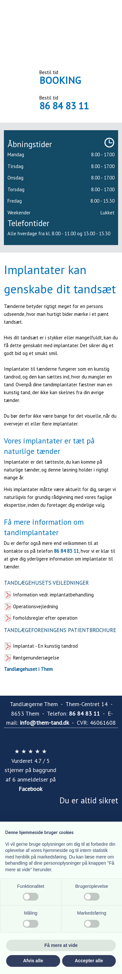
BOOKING (60, 80)
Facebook (30, 789)
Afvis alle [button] (33, 960)
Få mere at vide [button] (61, 945)
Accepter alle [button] (89, 960)
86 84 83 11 (64, 105)
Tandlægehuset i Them (28, 669)
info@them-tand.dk (44, 722)
